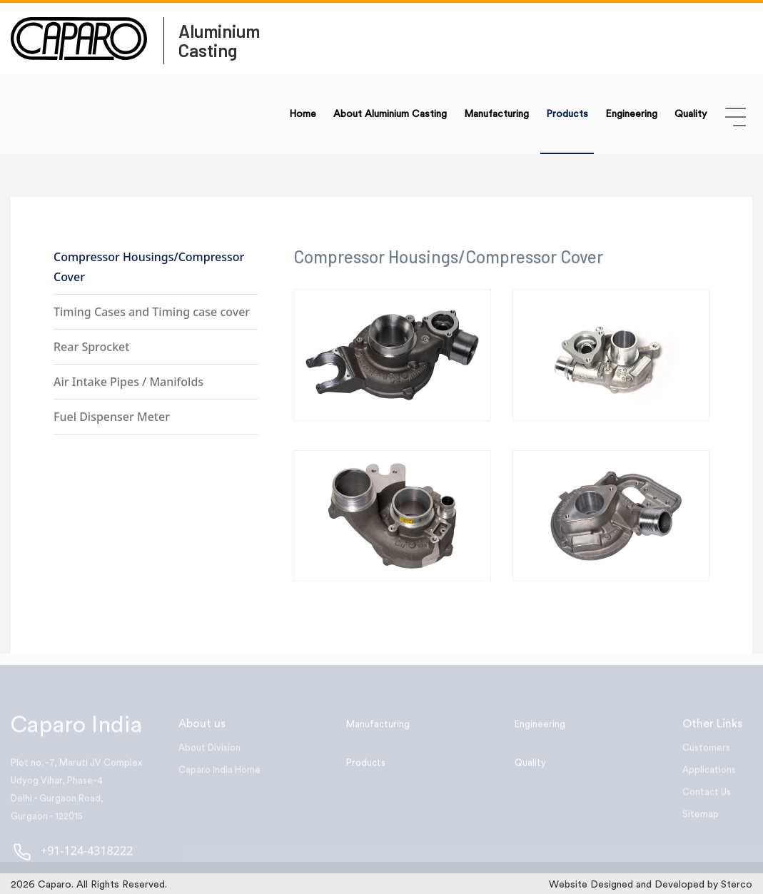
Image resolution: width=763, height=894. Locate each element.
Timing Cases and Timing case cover (152, 312)
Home (302, 114)
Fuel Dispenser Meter (112, 417)
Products (567, 114)
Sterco (736, 885)
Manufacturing (496, 114)
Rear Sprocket (91, 347)
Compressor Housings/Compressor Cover (149, 267)
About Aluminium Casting (390, 114)
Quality (690, 114)
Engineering (631, 114)
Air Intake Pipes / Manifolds (128, 382)
